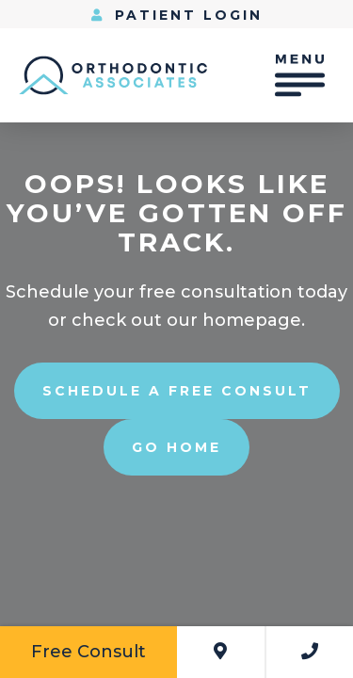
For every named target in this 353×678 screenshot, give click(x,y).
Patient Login (177, 15)
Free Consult (88, 651)
